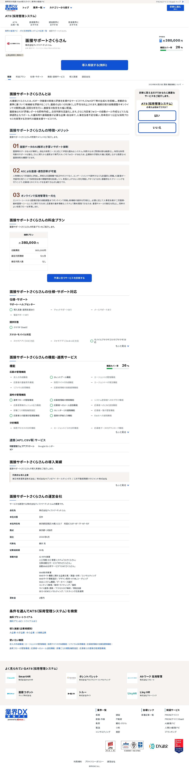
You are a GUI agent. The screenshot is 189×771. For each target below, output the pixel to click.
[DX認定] (158, 746)
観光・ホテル (121, 723)
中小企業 (30, 632)
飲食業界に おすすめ (73, 23)
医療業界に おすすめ (34, 23)
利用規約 (78, 761)
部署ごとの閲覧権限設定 (67, 648)
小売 (118, 727)
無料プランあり (16, 621)
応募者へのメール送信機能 (43, 648)
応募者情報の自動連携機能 (99, 644)
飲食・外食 (100, 719)
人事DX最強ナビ (172, 727)
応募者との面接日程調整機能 (93, 648)
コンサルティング (103, 732)
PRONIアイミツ (172, 715)
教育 (98, 723)
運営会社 (111, 761)
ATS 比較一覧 (15, 23)
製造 (98, 727)
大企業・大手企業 (17, 632)
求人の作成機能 (17, 644)
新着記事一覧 (148, 715)
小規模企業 (41, 632)
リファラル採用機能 (77, 644)
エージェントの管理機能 (35, 644)
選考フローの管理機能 (20, 648)
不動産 (119, 719)
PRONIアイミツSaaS (174, 719)
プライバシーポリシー (94, 761)
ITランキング (170, 732)
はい (157, 115)
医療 (98, 715)
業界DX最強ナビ (11, 31)
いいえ (157, 127)
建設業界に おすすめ (54, 23)
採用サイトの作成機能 (57, 644)
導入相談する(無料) (94, 65)
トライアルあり (30, 621)
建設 (118, 715)
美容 (118, 732)
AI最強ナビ (170, 723)
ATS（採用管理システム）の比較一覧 (33, 31)
